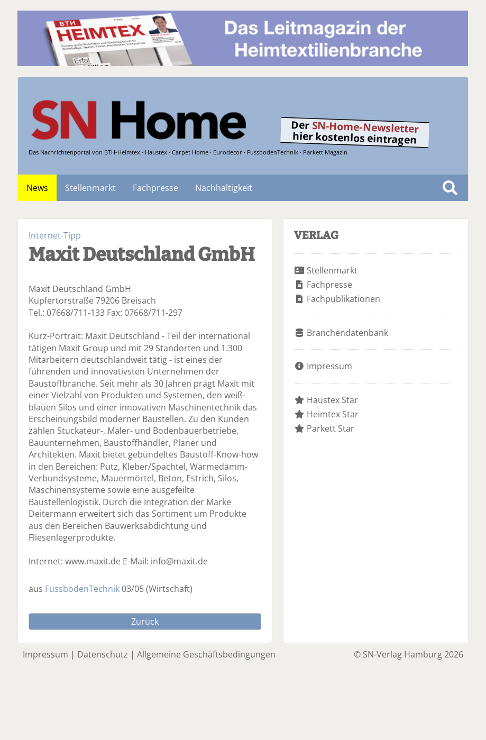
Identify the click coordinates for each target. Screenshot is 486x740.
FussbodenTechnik (82, 589)
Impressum (329, 366)
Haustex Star (332, 400)
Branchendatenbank (347, 333)
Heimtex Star (333, 414)
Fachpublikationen (343, 299)
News (37, 188)
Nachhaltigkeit (223, 188)
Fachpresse (155, 188)
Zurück (145, 621)
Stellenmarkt (90, 188)
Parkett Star (330, 428)
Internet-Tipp (55, 235)
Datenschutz (102, 654)
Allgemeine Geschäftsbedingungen (206, 654)
